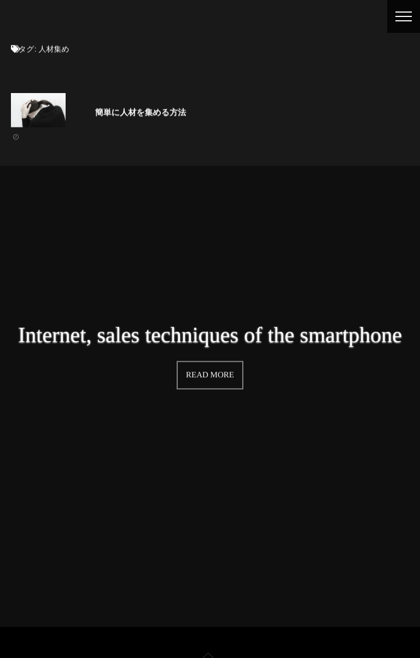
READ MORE (210, 374)
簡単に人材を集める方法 (140, 112)
